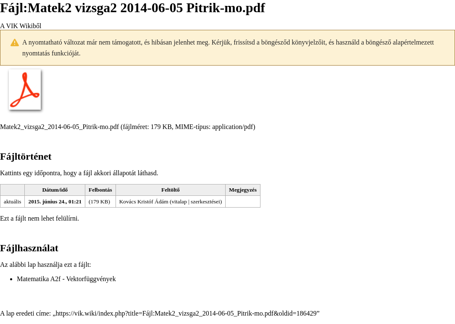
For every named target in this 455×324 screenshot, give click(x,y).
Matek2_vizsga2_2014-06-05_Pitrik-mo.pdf (59, 126)
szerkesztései (205, 201)
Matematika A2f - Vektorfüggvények (66, 278)
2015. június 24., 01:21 (55, 201)
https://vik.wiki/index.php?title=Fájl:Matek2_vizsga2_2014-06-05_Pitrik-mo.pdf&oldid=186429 (185, 313)
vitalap (179, 201)
